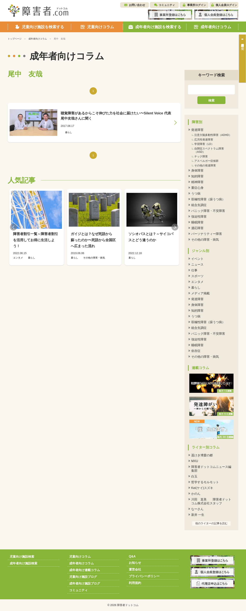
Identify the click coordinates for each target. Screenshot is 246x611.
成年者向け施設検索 (23, 563)
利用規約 (135, 583)
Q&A (132, 556)
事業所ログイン (196, 5)
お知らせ (135, 562)
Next (174, 227)
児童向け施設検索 (22, 556)
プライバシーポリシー (144, 576)
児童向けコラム (80, 556)
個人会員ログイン (226, 5)
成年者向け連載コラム (84, 570)
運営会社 (135, 569)
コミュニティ (167, 5)
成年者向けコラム (81, 563)
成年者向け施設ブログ (84, 583)
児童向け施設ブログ (83, 576)
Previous (13, 227)
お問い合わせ (137, 5)
